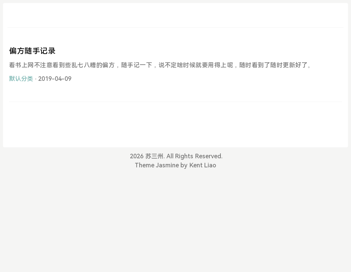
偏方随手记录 (32, 51)
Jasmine (167, 165)
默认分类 (21, 78)
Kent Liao (202, 165)
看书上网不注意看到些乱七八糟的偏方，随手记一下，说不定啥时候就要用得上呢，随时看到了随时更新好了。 (161, 65)
